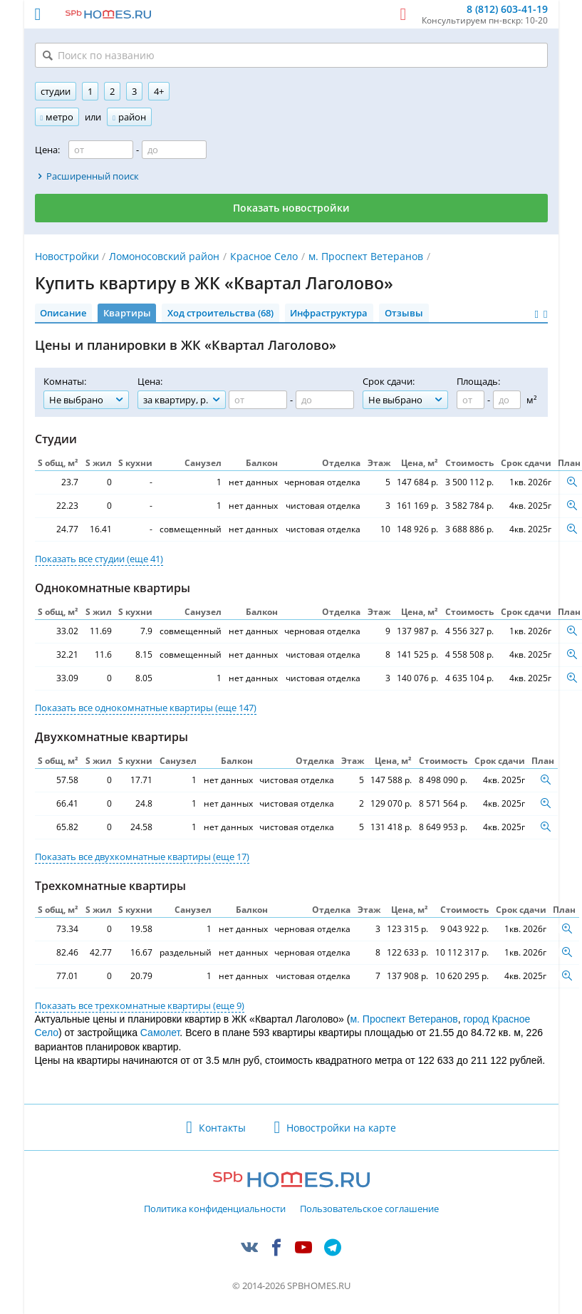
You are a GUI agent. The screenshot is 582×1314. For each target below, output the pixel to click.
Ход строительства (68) (220, 312)
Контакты (222, 1127)
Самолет (160, 1032)
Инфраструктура (329, 312)
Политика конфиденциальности (215, 1209)
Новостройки (67, 256)
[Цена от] (100, 149)
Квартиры (127, 312)
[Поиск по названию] (291, 55)
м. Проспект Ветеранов (365, 256)
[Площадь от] (470, 399)
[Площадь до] (507, 399)
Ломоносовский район (164, 256)
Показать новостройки (291, 207)
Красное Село (264, 256)
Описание (63, 312)
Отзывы (404, 312)
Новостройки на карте (341, 1127)
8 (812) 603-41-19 (507, 10)
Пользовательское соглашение (369, 1209)
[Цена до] (174, 149)
